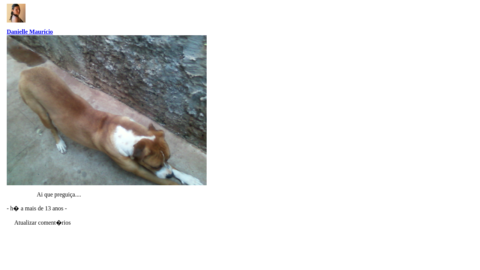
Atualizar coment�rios (42, 222)
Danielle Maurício (30, 31)
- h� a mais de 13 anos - (37, 208)
